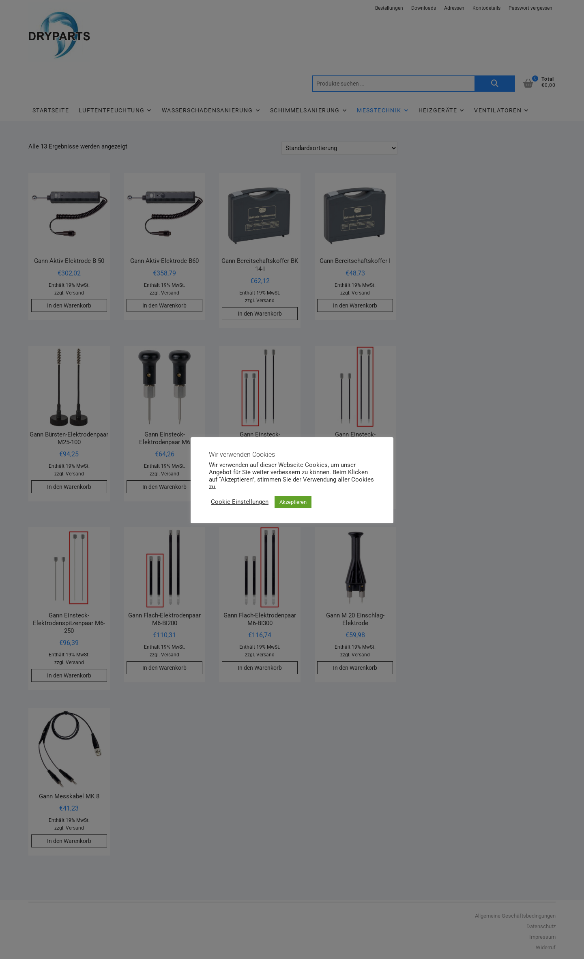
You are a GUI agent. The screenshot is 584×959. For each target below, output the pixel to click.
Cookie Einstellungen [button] (239, 501)
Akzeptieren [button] (293, 502)
